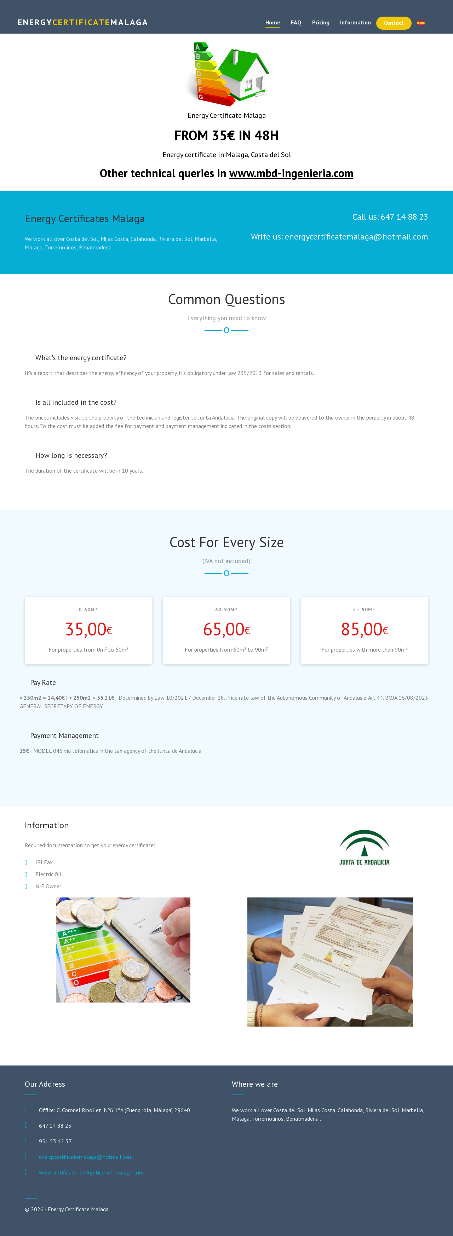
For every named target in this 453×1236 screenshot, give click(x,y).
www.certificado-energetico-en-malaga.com (91, 1172)
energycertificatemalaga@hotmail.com (86, 1156)
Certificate (83, 22)
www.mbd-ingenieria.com (291, 173)
